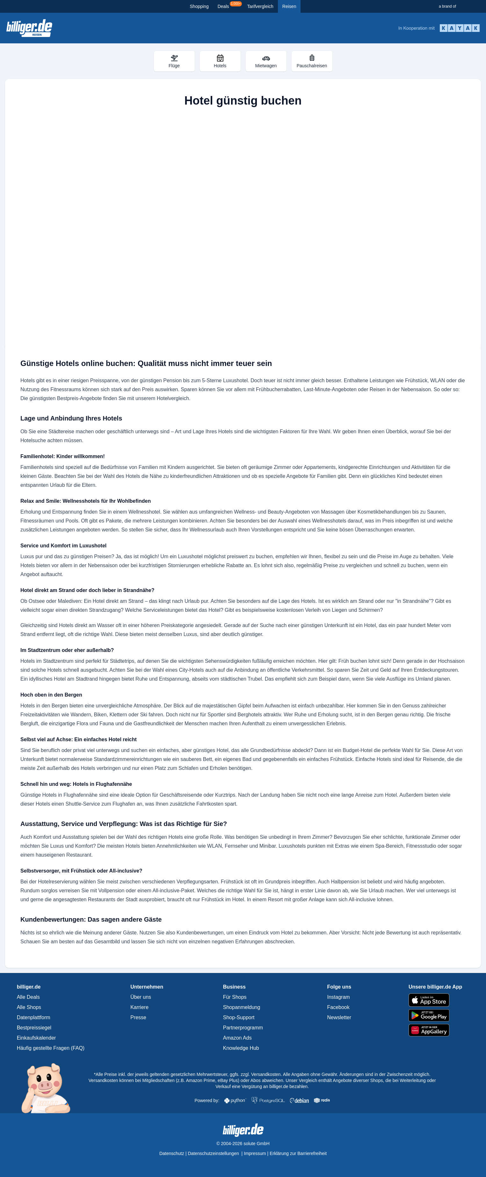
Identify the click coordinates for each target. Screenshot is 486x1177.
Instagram (338, 997)
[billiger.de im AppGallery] (435, 1030)
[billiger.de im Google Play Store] (435, 1015)
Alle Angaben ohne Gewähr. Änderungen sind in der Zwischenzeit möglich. (357, 1074)
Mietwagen (266, 61)
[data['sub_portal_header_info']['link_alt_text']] (29, 28)
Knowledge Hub (241, 1048)
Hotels (220, 61)
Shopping (199, 6)
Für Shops (235, 997)
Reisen (289, 6)
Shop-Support (239, 1017)
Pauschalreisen (312, 61)
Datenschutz (171, 1153)
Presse (138, 1017)
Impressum (255, 1153)
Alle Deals (28, 997)
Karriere (139, 1007)
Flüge (174, 61)
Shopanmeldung (241, 1007)
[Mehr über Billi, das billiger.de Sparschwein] (49, 1087)
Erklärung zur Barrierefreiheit (298, 1153)
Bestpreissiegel (34, 1027)
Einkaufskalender (36, 1038)
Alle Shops (29, 1007)
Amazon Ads (237, 1038)
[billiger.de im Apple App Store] (435, 1000)
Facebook (338, 1007)
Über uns (140, 997)
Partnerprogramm (243, 1027)
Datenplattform (33, 1017)
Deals (230, 5)
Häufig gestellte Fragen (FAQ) (51, 1048)
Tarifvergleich (260, 6)
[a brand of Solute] (460, 6)
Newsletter (339, 1017)
